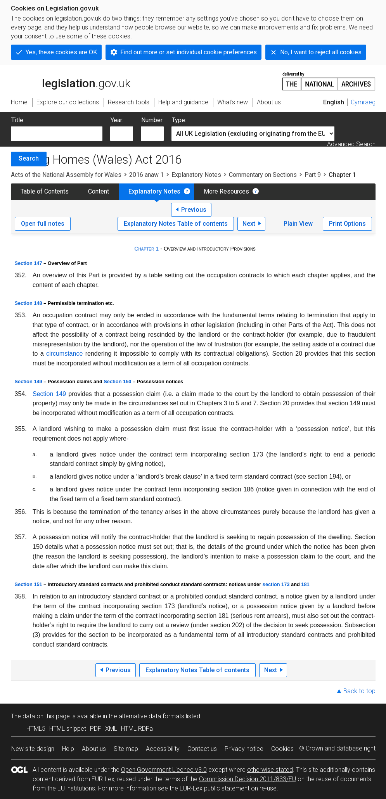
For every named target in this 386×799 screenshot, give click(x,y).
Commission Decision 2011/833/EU (247, 779)
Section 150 (117, 381)
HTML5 (35, 728)
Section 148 (28, 303)
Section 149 (28, 381)
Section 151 (28, 584)
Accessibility (163, 748)
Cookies (282, 748)
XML (111, 728)
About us (94, 748)
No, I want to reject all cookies (321, 52)
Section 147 (28, 263)
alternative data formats (151, 716)
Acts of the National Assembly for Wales (66, 174)
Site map (126, 748)
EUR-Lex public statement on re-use (228, 788)
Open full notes (42, 223)
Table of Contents (45, 191)
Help (68, 748)
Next (248, 223)
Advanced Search (351, 144)
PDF (95, 728)
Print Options (347, 223)
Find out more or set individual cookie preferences (188, 52)
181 (305, 584)
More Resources (226, 191)
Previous (193, 209)
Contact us (202, 748)
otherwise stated (270, 769)
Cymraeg (363, 102)
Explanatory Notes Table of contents (176, 223)
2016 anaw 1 (146, 174)
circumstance (64, 353)
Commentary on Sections (263, 174)
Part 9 (313, 174)
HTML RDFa (137, 728)
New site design (32, 748)
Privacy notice (244, 748)
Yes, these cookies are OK (61, 52)
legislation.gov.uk (70, 80)
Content (98, 191)
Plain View (298, 223)
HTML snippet (67, 728)
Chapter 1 (146, 249)
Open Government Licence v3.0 (164, 769)
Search (29, 158)
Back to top (359, 691)
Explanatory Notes (196, 174)
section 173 (276, 584)
